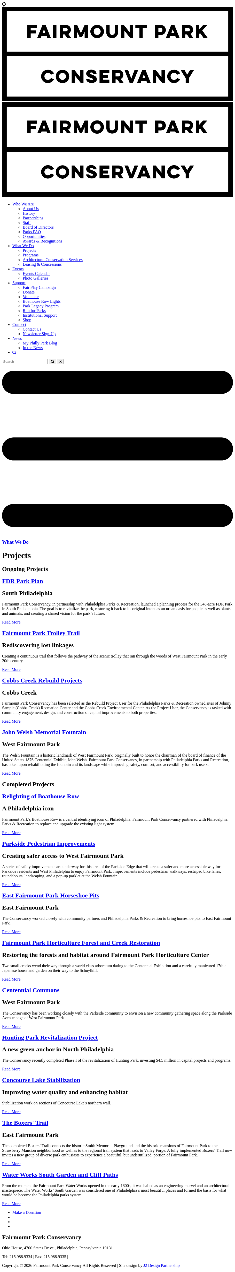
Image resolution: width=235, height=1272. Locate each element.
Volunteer (31, 297)
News (17, 338)
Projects (29, 250)
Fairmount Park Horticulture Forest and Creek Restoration (81, 942)
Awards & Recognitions (42, 241)
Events (18, 269)
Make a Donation (26, 1212)
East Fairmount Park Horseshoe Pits (50, 895)
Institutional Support (40, 315)
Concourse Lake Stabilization (41, 1080)
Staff (27, 222)
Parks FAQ (32, 232)
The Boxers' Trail (25, 1122)
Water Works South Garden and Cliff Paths (60, 1174)
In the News (33, 347)
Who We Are (23, 204)
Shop (27, 320)
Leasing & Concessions (42, 264)
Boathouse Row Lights (42, 301)
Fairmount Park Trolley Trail (41, 633)
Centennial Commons (30, 990)
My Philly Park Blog (40, 343)
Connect (19, 324)
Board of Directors (38, 227)
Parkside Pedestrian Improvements (48, 843)
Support (19, 283)
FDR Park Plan (22, 581)
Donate (29, 292)
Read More (11, 622)
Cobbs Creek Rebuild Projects (42, 680)
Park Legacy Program (41, 306)
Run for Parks (34, 310)
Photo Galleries (35, 278)
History (29, 213)
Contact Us (32, 329)
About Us (31, 208)
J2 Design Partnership (161, 1265)
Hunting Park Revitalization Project (50, 1037)
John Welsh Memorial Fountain (44, 732)
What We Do (23, 246)
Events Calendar (36, 273)
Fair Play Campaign (39, 287)
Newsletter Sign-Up (39, 334)
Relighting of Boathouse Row (40, 796)
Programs (30, 255)
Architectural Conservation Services (53, 259)
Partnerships (33, 218)
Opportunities (34, 236)
